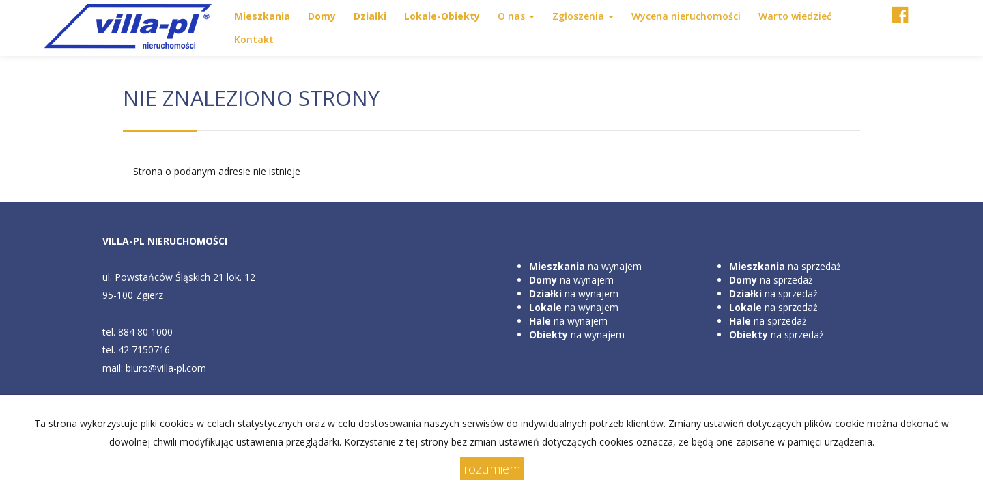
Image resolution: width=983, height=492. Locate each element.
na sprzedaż (785, 266)
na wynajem (585, 266)
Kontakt (254, 39)
